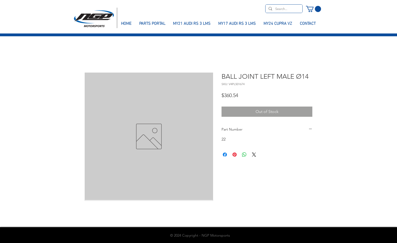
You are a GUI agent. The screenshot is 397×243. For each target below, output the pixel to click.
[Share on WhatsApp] (244, 155)
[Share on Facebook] (225, 155)
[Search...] (283, 9)
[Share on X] (254, 155)
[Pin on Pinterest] (234, 155)
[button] (313, 9)
